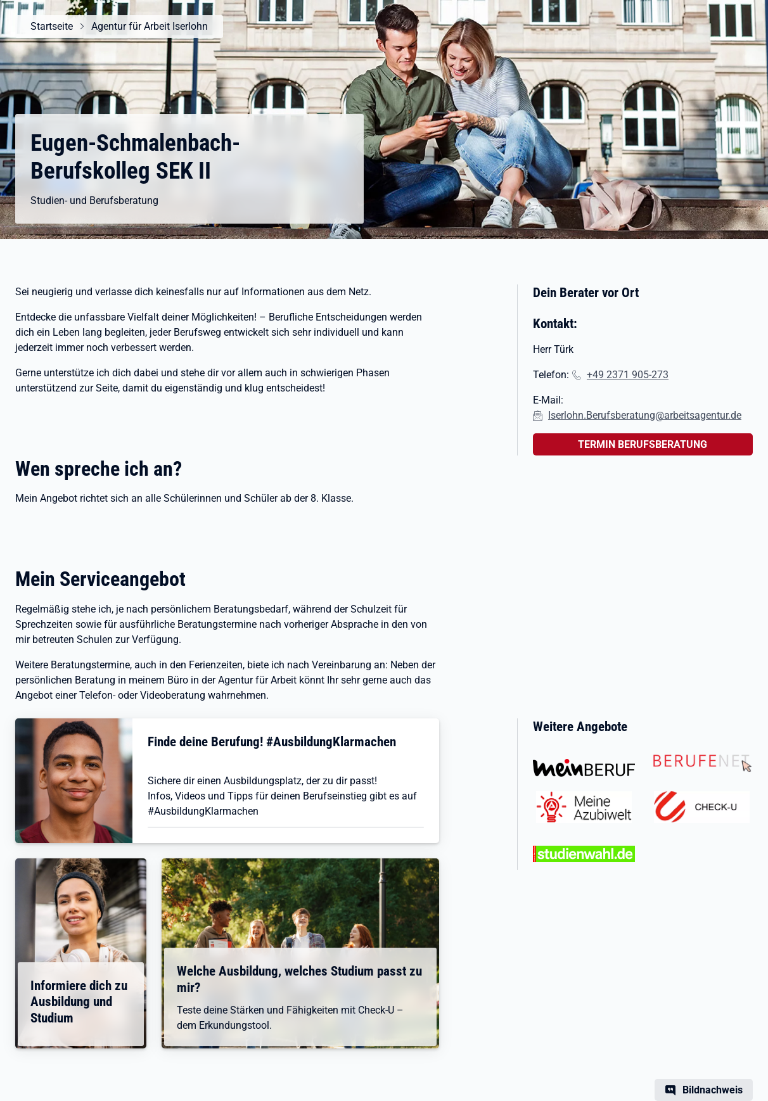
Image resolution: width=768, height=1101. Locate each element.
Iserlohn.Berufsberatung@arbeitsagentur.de (644, 415)
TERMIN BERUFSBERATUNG (642, 444)
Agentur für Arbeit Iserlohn (149, 26)
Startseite (51, 26)
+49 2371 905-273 (628, 375)
